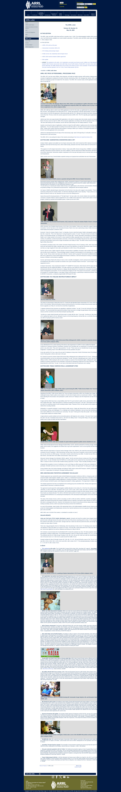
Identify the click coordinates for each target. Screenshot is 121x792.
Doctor (27, 42)
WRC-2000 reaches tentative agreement (54, 56)
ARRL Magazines (29, 46)
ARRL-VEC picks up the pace (50, 45)
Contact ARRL (83, 784)
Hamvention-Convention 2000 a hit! (51, 48)
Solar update (45, 59)
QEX (26, 34)
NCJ (26, 36)
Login (61, 2)
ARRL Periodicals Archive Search (31, 27)
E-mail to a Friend (84, 786)
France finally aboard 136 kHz (71, 67)
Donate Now (83, 780)
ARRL (40, 4)
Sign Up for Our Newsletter (86, 787)
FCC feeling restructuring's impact (51, 51)
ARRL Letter (28, 38)
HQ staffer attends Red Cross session (60, 65)
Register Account (63, 4)
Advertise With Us (84, 783)
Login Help (62, 6)
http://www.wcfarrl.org (48, 668)
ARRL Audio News (29, 24)
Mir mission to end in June (75, 65)
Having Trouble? (78, 767)
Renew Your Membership (88, 781)
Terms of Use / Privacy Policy (86, 785)
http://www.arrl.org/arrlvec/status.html (83, 137)
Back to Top (78, 765)
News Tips (27, 40)
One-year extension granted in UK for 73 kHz (53, 67)
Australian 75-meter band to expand (91, 65)
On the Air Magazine (30, 32)
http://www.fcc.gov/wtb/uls (46, 589)
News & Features (43, 765)
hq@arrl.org (28, 788)
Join (81, 781)
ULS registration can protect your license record (71, 62)
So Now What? (28, 44)
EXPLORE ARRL (30, 774)
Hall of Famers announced (52, 64)
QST (26, 30)
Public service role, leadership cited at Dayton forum (55, 53)
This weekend (45, 548)
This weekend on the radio (52, 62)
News (26, 22)
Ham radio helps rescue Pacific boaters (69, 64)
